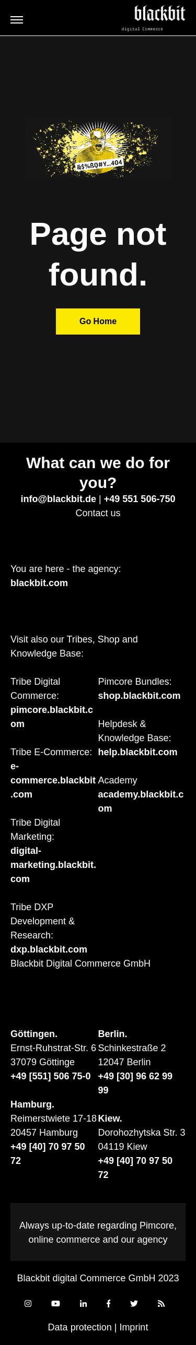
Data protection (80, 1327)
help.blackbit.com (138, 752)
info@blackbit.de (59, 499)
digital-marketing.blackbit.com (53, 865)
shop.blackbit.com (139, 696)
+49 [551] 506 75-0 (50, 1076)
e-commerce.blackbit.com (53, 780)
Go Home (98, 321)
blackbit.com (39, 583)
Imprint (133, 1327)
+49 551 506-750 (140, 499)
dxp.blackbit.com (48, 949)
